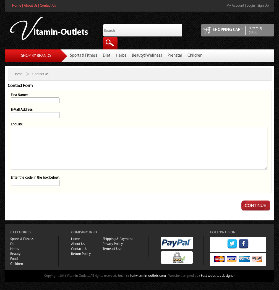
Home (16, 5)
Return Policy (81, 262)
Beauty (15, 262)
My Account (235, 5)
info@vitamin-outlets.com (146, 284)
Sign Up (263, 5)
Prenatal (175, 56)
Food (14, 267)
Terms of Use (112, 257)
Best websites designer (217, 284)
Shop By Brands (36, 56)
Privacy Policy (113, 252)
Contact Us (48, 5)
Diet (106, 56)
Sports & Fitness (83, 56)
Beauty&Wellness (147, 56)
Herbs (121, 56)
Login (251, 5)
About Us (30, 5)
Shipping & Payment (118, 247)
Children (194, 56)
